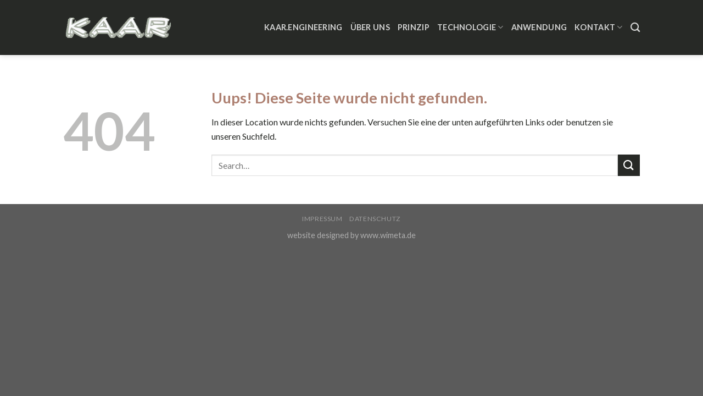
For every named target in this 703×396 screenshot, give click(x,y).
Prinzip (413, 27)
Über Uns (370, 27)
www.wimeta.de (388, 235)
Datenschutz (375, 219)
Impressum (322, 219)
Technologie (470, 27)
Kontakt (598, 27)
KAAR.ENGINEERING (303, 27)
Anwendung (539, 27)
